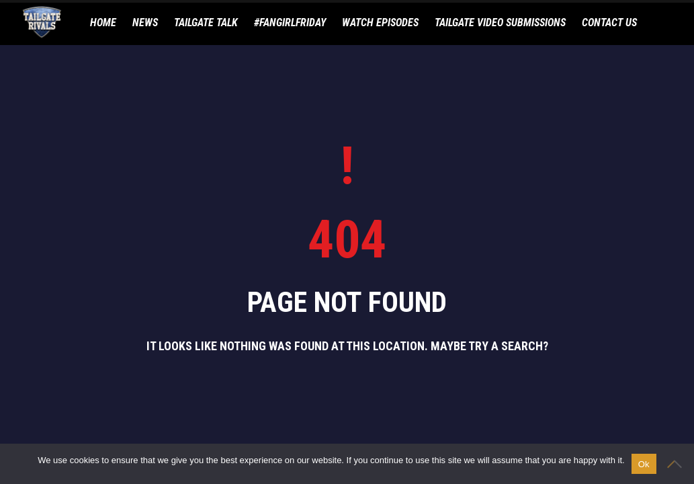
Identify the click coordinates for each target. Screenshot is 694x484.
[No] (677, 464)
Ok (644, 464)
